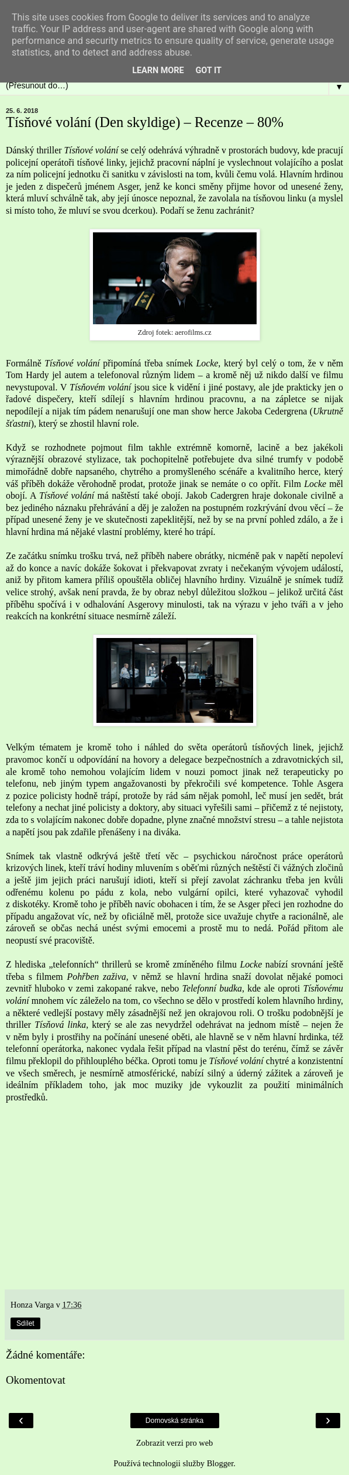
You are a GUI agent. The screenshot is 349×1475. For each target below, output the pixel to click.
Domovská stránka (174, 1420)
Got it (209, 71)
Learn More (158, 71)
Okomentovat (35, 1380)
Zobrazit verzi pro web (174, 1442)
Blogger (220, 1463)
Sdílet (25, 1323)
